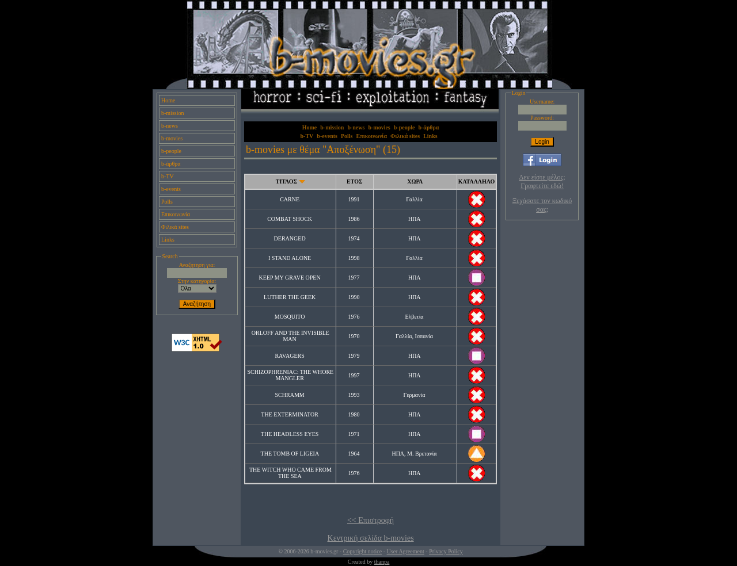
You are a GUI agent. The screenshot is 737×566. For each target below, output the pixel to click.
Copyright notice (362, 551)
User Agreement (405, 551)
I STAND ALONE (289, 258)
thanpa (382, 562)
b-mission (172, 113)
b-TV (167, 176)
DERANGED (290, 238)
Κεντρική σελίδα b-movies (371, 538)
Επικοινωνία (175, 214)
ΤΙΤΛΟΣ (286, 181)
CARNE (289, 199)
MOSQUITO (290, 316)
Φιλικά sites (175, 227)
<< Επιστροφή (370, 520)
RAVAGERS (289, 356)
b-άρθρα (171, 163)
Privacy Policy (446, 551)
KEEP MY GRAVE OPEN (290, 277)
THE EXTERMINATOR (289, 414)
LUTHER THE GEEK (290, 297)
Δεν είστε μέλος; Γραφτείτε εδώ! (542, 181)
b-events (171, 189)
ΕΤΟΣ (354, 181)
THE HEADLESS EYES (290, 434)
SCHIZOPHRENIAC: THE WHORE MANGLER (291, 375)
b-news (169, 126)
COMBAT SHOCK (289, 219)
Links (167, 239)
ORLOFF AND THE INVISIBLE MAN (290, 336)
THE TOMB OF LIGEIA (290, 453)
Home (168, 100)
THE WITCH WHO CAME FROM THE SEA (290, 472)
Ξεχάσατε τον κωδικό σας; (542, 205)
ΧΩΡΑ (415, 181)
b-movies (172, 138)
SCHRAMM (290, 395)
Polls (167, 201)
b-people (171, 151)
